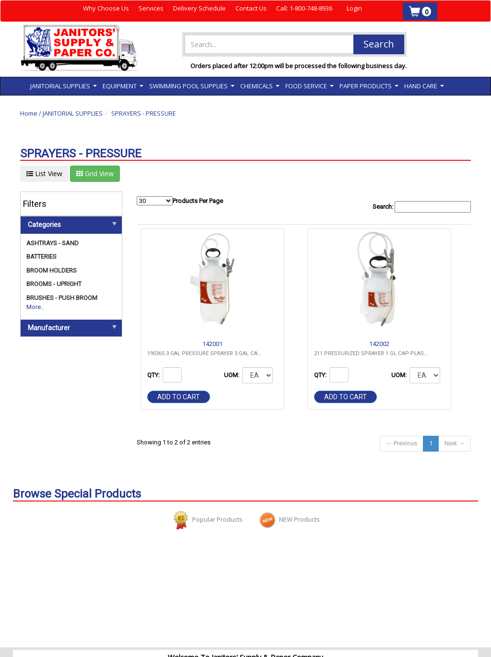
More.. (35, 307)
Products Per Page (180, 200)
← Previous (401, 443)
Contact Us (251, 8)
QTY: (154, 375)
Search (378, 43)
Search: (422, 207)
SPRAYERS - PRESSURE (143, 113)
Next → (454, 443)
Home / (31, 113)
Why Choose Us (106, 8)
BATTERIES (41, 256)
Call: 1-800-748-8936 (304, 8)
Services (151, 8)
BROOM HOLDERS (51, 270)
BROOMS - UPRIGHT (54, 283)
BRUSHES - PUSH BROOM (61, 297)
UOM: (232, 375)
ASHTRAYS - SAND (52, 243)
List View (44, 173)
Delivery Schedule (199, 8)
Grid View (95, 173)
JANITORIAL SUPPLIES (73, 113)
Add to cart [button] (178, 397)
